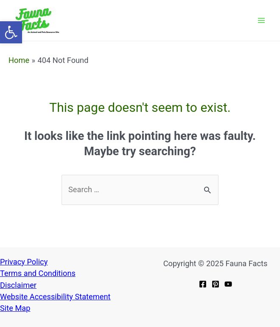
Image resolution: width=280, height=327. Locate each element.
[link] (11, 32)
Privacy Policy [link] (24, 261)
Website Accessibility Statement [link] (55, 296)
